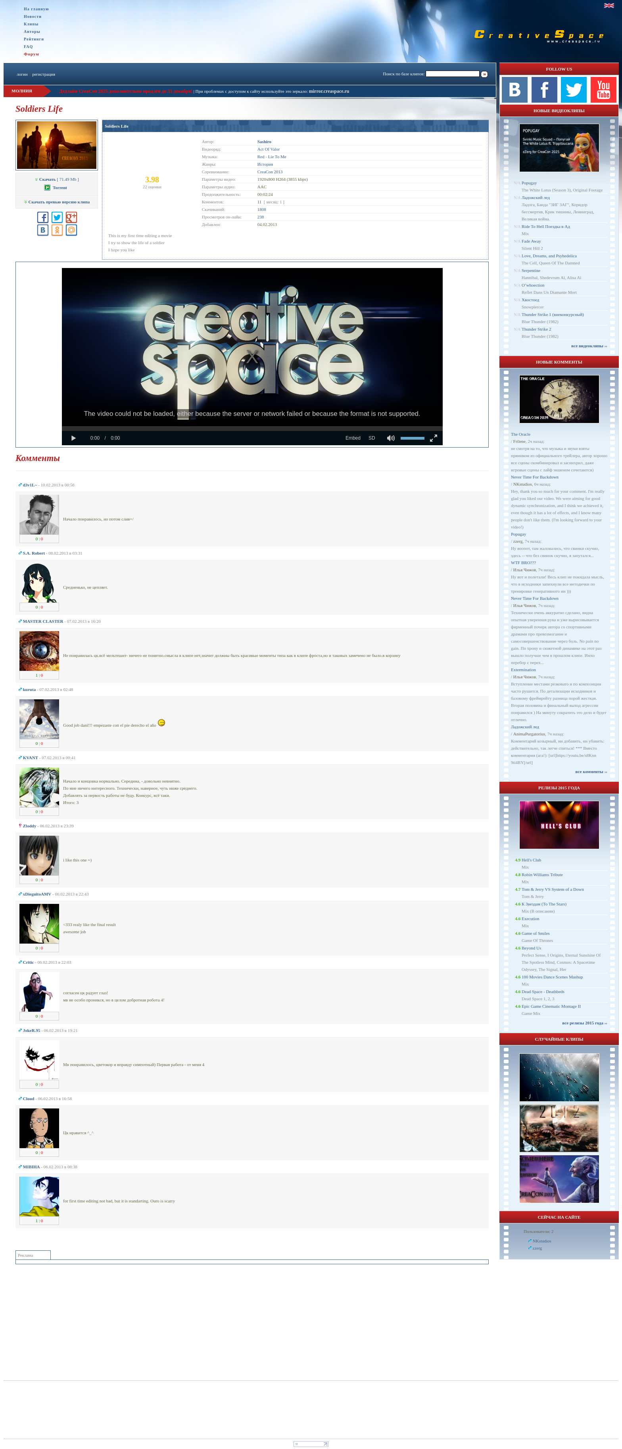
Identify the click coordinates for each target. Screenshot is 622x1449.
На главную (36, 9)
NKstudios (522, 484)
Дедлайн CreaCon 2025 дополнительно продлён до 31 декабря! (125, 91)
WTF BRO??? (523, 562)
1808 (261, 209)
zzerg (518, 541)
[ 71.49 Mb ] (57, 179)
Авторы (32, 31)
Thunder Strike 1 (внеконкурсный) (553, 314)
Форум (31, 54)
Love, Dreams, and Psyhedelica (549, 255)
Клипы (31, 24)
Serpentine (531, 270)
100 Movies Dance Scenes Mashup (552, 976)
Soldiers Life (117, 126)
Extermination (523, 669)
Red (261, 156)
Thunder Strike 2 (536, 329)
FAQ (28, 46)
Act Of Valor (268, 149)
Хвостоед (530, 299)
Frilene (519, 441)
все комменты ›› (591, 771)
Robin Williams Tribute (542, 874)
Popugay (529, 182)
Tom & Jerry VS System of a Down (553, 889)
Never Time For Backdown (535, 477)
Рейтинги (34, 39)
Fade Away (531, 241)
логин (22, 74)
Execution (530, 918)
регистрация (43, 74)
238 (260, 216)
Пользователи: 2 (539, 1231)
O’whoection (533, 285)
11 (259, 201)
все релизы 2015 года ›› (584, 1022)
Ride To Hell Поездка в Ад (546, 226)
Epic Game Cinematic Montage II (551, 1006)
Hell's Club (531, 860)
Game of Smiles (536, 933)
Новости (33, 16)
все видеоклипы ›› (589, 345)
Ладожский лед (536, 197)
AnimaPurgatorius (529, 733)
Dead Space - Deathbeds (543, 991)
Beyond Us (531, 948)
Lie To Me (277, 156)
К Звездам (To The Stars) (544, 904)
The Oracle (520, 434)
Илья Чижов (524, 569)
